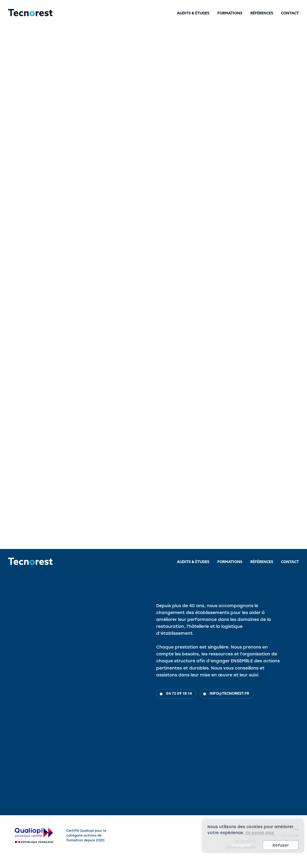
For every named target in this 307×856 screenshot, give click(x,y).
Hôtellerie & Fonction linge (78, 77)
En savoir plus (260, 833)
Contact (290, 13)
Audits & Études (193, 13)
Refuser (281, 845)
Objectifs (12, 391)
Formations (229, 13)
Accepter (241, 845)
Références (261, 13)
